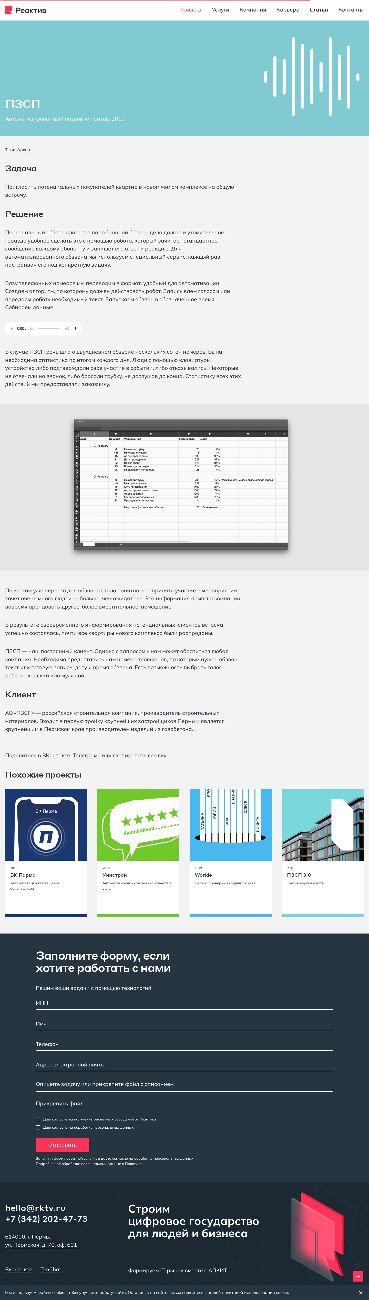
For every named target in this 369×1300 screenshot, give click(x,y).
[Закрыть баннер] (361, 1292)
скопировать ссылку (139, 755)
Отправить (62, 1144)
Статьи (319, 9)
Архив (23, 149)
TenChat (50, 1269)
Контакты (351, 9)
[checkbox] (96, 1119)
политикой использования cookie (255, 1292)
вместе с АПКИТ (206, 1270)
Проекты (189, 9)
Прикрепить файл (60, 1103)
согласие (120, 1158)
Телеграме (86, 755)
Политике (133, 1163)
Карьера (288, 9)
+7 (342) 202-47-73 (46, 1218)
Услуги (220, 9)
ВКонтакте (56, 755)
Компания (253, 9)
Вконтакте (18, 1269)
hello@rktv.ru (35, 1207)
